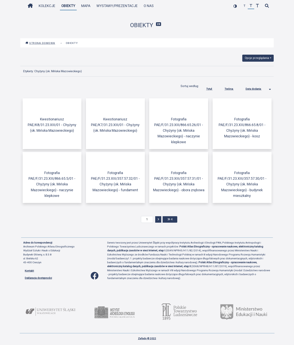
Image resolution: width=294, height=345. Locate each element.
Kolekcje (47, 6)
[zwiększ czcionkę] (257, 6)
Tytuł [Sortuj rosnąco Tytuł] (212, 88)
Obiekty (68, 6)
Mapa (85, 6)
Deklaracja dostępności (38, 277)
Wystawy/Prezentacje (117, 6)
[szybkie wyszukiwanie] (267, 6)
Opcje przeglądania (257, 58)
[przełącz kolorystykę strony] (235, 6)
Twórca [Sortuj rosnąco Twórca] (232, 88)
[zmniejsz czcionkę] (244, 6)
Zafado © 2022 (147, 338)
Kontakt (29, 270)
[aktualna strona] (147, 219)
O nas (149, 6)
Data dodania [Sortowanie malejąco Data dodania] (256, 88)
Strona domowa (40, 42)
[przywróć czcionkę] (251, 6)
